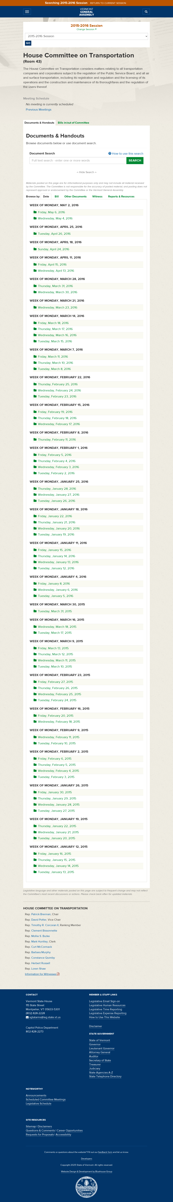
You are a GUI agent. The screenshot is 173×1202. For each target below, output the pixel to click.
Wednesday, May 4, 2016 (53, 218)
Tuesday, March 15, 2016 (53, 341)
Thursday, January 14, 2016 (54, 556)
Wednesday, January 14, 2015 (56, 866)
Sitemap (31, 1126)
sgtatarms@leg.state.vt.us (43, 1017)
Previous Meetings (38, 110)
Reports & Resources (121, 196)
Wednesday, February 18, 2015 (57, 722)
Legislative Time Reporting (105, 1009)
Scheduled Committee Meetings (46, 1099)
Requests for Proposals (40, 1134)
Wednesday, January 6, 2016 (56, 590)
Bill (57, 196)
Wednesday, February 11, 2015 (56, 737)
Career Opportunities (70, 1130)
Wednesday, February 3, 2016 (56, 467)
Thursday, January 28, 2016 (55, 489)
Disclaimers (45, 1126)
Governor (95, 1044)
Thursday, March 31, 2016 (53, 286)
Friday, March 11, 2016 (51, 357)
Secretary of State (100, 1060)
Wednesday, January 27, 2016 (56, 495)
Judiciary (94, 1068)
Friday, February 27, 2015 (53, 682)
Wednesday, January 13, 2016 (56, 562)
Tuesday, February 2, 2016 (54, 473)
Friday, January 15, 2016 (52, 550)
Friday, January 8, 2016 (52, 584)
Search (135, 160)
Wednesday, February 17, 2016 (57, 424)
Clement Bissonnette (44, 930)
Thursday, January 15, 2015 (54, 860)
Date (46, 196)
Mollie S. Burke (40, 936)
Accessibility (63, 1134)
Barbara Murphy (41, 952)
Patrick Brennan (41, 914)
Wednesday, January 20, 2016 (57, 529)
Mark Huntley (39, 941)
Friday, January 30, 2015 (53, 792)
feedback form (105, 1152)
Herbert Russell (40, 963)
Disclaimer (95, 1026)
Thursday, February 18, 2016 (55, 418)
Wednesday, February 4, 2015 (56, 771)
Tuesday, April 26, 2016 (52, 234)
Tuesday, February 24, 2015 (55, 700)
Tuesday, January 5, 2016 (53, 596)
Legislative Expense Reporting (107, 1013)
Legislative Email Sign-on (104, 1001)
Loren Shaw (38, 968)
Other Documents (75, 196)
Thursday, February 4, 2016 (55, 461)
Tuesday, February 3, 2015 (54, 777)
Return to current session (108, 3)
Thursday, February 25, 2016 (56, 384)
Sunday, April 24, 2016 (51, 249)
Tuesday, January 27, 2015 (54, 811)
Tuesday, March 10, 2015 (53, 667)
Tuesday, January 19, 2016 (54, 535)
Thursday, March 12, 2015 (53, 654)
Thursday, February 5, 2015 (55, 765)
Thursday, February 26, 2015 (56, 688)
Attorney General (99, 1052)
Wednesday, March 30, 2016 (55, 292)
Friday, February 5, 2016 (53, 455)
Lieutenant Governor (101, 1048)
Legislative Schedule (38, 1103)
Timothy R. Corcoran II (45, 925)
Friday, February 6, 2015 (53, 759)
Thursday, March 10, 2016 (53, 363)
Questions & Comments (40, 1130)
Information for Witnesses (42, 974)
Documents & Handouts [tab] (39, 122)
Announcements (36, 1095)
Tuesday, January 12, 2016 (54, 568)
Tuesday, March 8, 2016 (52, 369)
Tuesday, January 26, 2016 (54, 501)
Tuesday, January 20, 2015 (54, 838)
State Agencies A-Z (101, 1072)
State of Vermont (99, 1040)
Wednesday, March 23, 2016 (55, 308)
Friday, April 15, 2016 (50, 265)
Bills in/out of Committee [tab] (73, 122)
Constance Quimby (43, 958)
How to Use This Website (104, 1017)
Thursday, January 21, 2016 (54, 522)
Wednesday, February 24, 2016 (57, 390)
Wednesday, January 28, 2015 (57, 805)
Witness (97, 196)
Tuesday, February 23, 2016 (55, 396)
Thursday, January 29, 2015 (55, 798)
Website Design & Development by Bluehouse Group (86, 1171)
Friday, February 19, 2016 (53, 412)
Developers (86, 1158)
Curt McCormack (41, 947)
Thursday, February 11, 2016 (55, 440)
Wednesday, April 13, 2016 (54, 271)
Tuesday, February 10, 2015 (55, 743)
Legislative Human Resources (107, 1005)
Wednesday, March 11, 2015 (55, 660)
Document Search (86, 153)
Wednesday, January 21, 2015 (56, 832)
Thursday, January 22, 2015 (55, 826)
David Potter (38, 919)
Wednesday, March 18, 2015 (55, 627)
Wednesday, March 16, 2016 (55, 335)
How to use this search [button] (125, 154)
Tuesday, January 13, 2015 (54, 872)
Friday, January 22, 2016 (53, 516)
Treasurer (95, 1064)
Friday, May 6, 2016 (49, 212)
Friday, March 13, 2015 (51, 648)
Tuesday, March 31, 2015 (53, 611)
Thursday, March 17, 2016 (53, 329)
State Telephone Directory (105, 1076)
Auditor (93, 1056)
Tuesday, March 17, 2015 (53, 633)
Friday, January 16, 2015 (52, 854)
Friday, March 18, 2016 (51, 323)
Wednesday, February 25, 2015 (57, 694)
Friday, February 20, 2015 (53, 716)
